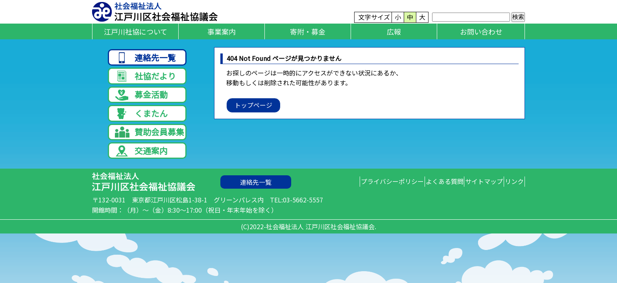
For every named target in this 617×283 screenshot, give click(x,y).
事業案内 (221, 31)
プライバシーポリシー (356, 197)
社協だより (145, 79)
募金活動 (141, 100)
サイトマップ (469, 197)
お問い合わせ (481, 31)
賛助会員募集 (149, 143)
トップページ (253, 105)
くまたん (141, 122)
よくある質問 (419, 197)
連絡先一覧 (145, 57)
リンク (509, 197)
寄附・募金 (307, 31)
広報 (394, 31)
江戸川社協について (135, 31)
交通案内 (141, 164)
